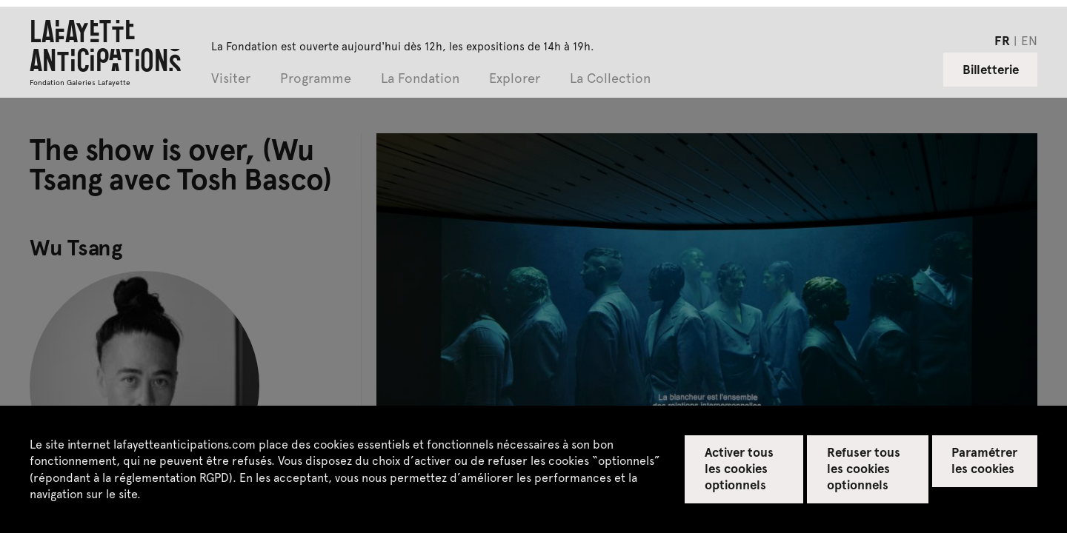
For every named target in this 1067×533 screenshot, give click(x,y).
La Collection (610, 79)
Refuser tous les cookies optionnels (863, 468)
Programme (315, 79)
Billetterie (991, 69)
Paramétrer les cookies (984, 460)
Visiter (230, 79)
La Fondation (420, 79)
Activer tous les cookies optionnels (739, 468)
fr (1002, 40)
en (1029, 40)
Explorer (514, 79)
